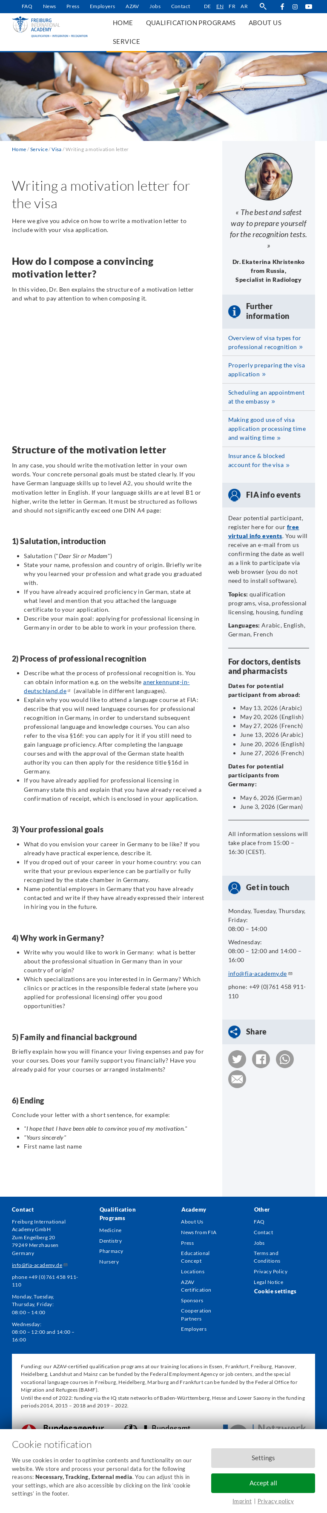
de (207, 6)
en (220, 6)
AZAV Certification (196, 1286)
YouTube (308, 6)
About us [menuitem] (265, 22)
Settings (263, 1457)
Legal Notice (268, 1282)
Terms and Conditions (267, 1257)
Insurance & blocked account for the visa (256, 460)
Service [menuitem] (126, 41)
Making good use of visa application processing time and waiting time (267, 428)
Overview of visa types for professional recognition (264, 342)
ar (244, 6)
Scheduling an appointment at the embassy (266, 397)
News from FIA (198, 1232)
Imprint (242, 1501)
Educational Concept (195, 1257)
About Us (192, 1221)
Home (19, 149)
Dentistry (110, 1241)
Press (72, 6)
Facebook (282, 6)
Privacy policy (276, 1501)
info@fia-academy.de (260, 973)
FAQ (27, 6)
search (263, 6)
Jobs (155, 6)
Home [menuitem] (123, 22)
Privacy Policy (270, 1271)
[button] (237, 1059)
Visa (57, 149)
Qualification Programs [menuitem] (191, 22)
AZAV (132, 6)
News (49, 6)
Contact (180, 6)
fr (232, 6)
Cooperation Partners (196, 1314)
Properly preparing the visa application (266, 369)
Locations (192, 1271)
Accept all (263, 1483)
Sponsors (192, 1300)
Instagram (295, 7)
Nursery (109, 1261)
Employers (102, 6)
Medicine (110, 1230)
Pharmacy (111, 1251)
